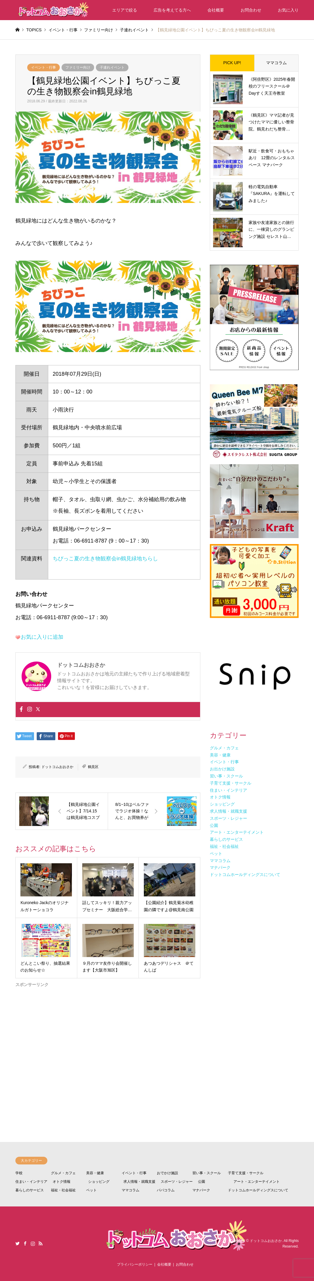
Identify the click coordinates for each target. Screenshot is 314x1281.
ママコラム (276, 62)
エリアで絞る (124, 10)
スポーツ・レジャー (177, 1182)
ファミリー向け (77, 67)
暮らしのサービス (29, 1190)
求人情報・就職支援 (139, 1182)
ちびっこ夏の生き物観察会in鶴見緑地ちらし (105, 559)
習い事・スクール (206, 1173)
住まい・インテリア (31, 1182)
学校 (18, 1173)
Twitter (17, 1243)
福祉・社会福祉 (63, 1190)
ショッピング (99, 1182)
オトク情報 (61, 1182)
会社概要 (215, 10)
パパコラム (166, 1190)
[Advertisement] (107, 1042)
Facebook (25, 1243)
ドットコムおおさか (57, 767)
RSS (40, 1243)
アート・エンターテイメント (257, 1182)
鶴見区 (93, 767)
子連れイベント (112, 67)
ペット (91, 1190)
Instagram (33, 1243)
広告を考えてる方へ (172, 10)
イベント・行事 (43, 67)
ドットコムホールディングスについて (258, 1190)
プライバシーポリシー (134, 1264)
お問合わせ (251, 10)
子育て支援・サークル (245, 1173)
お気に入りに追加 (42, 637)
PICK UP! (232, 62)
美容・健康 (95, 1173)
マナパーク (201, 1190)
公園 (201, 1182)
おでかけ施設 (167, 1173)
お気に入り (288, 10)
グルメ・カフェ (63, 1173)
